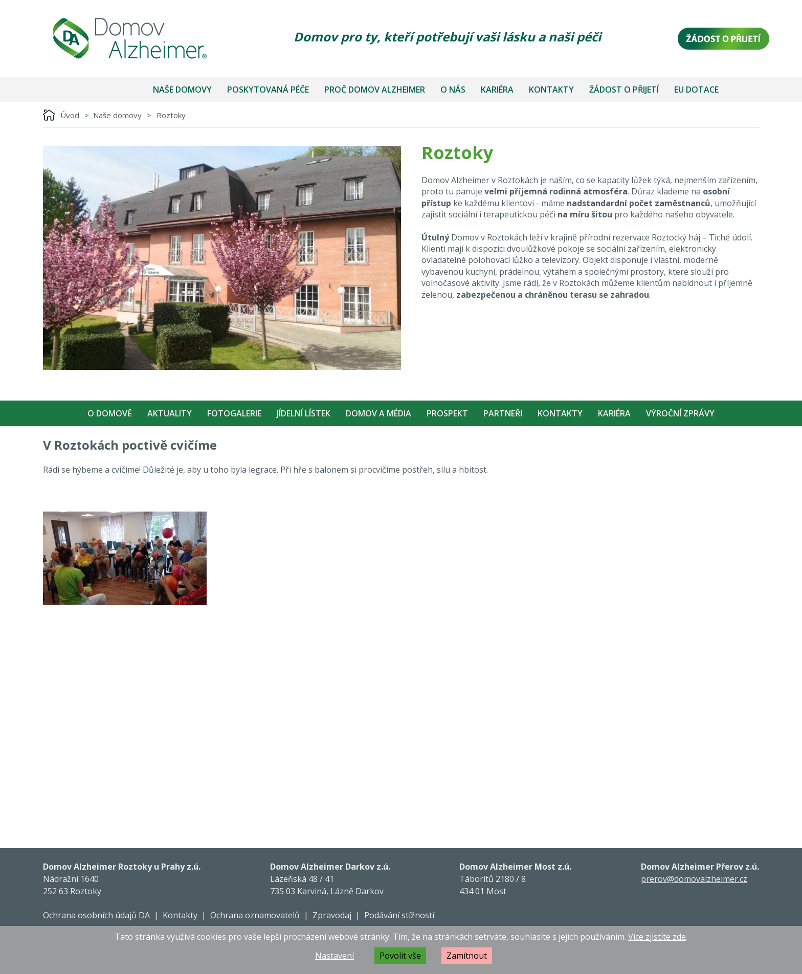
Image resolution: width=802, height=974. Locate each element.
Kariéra (497, 89)
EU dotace (696, 89)
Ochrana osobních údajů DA (96, 915)
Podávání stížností (399, 915)
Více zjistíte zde (657, 936)
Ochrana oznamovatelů (255, 915)
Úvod (69, 115)
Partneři (502, 413)
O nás (452, 89)
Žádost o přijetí (624, 89)
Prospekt (447, 413)
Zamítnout (467, 955)
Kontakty (551, 89)
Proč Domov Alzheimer (374, 89)
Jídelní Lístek (303, 413)
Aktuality (169, 413)
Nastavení (334, 955)
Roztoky (171, 115)
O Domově (109, 413)
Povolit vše (400, 955)
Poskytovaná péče (268, 89)
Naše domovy (182, 89)
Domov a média (378, 413)
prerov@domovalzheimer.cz (694, 878)
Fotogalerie (234, 413)
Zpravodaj (332, 915)
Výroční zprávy (680, 413)
